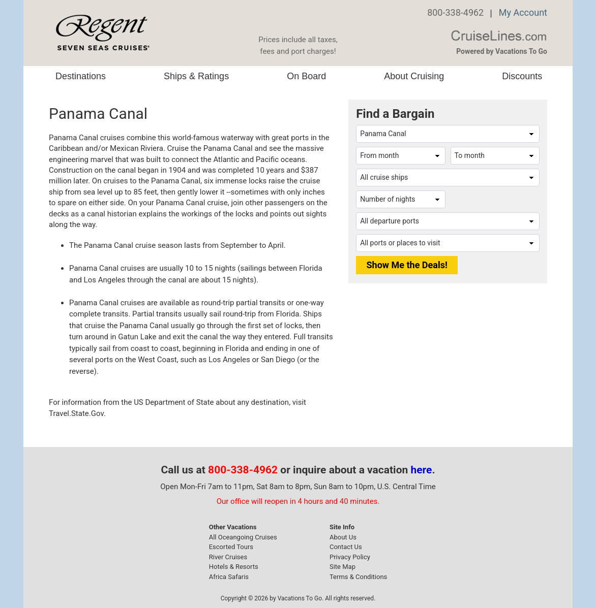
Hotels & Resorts (233, 566)
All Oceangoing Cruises (243, 537)
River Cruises (228, 557)
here (421, 470)
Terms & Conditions (358, 577)
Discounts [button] (522, 76)
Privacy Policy (350, 557)
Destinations (80, 76)
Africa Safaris (229, 577)
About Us (343, 537)
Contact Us (346, 547)
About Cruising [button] (414, 76)
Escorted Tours (231, 547)
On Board (306, 76)
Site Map (342, 566)
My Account (523, 12)
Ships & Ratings (196, 76)
